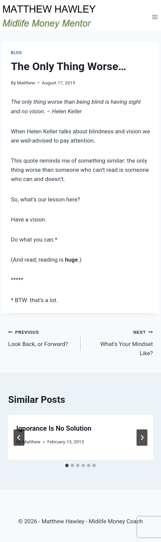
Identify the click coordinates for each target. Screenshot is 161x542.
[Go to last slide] (19, 437)
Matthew (26, 82)
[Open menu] (154, 17)
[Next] (142, 437)
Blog (16, 52)
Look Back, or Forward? (41, 337)
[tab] (67, 465)
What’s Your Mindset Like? (119, 342)
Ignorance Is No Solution (53, 428)
